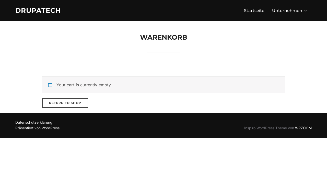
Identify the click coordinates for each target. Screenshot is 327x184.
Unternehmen (290, 10)
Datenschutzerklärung (33, 122)
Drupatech (38, 10)
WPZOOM (303, 128)
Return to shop (65, 103)
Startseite (254, 10)
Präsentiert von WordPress (37, 128)
